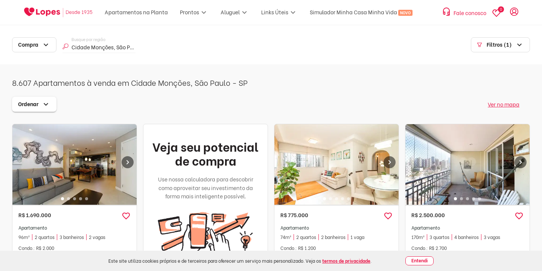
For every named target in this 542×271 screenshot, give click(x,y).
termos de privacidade (346, 260)
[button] (126, 216)
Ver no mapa (503, 104)
